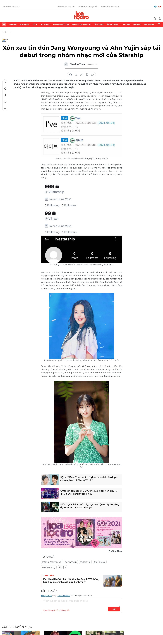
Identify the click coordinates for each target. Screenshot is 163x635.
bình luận (92, 74)
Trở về (4, 108)
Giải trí (34, 24)
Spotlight (137, 24)
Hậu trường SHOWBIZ (81, 24)
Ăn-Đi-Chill (99, 24)
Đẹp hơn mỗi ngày (61, 24)
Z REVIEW (125, 24)
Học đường (45, 24)
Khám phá (24, 24)
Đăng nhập (46, 596)
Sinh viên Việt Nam (110, 7)
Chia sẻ (4, 88)
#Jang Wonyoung (51, 562)
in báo (87, 74)
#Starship (85, 562)
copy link (81, 74)
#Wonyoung (48, 567)
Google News (4, 40)
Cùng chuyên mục (17, 627)
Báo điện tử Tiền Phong (81, 15)
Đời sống (13, 24)
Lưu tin (4, 95)
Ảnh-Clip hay (112, 24)
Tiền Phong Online (66, 7)
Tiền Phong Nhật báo (88, 7)
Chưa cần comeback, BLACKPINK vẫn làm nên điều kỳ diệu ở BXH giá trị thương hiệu (88, 492)
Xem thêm (159, 24)
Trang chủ (4, 24)
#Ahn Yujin (71, 562)
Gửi (114, 609)
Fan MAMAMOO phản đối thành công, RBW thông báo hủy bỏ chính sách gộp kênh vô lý (71, 580)
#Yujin (62, 567)
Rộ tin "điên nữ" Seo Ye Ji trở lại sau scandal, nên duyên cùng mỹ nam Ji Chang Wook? (89, 479)
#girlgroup (100, 562)
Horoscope (149, 24)
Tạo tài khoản (64, 596)
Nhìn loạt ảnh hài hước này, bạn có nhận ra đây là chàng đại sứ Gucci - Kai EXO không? (89, 506)
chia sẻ (70, 74)
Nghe (4, 82)
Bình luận (4, 102)
